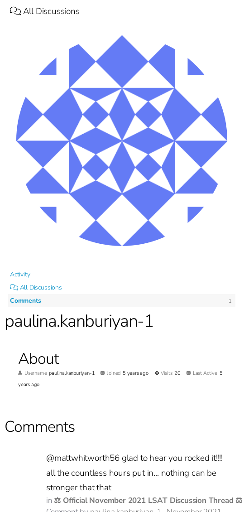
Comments (25, 300)
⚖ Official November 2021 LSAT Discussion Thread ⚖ (148, 500)
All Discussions (45, 11)
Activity (20, 274)
